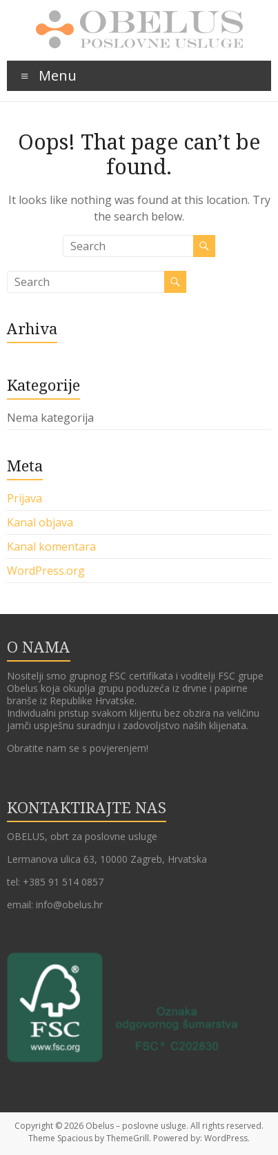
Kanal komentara (51, 546)
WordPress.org (46, 570)
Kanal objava (40, 522)
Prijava (24, 498)
